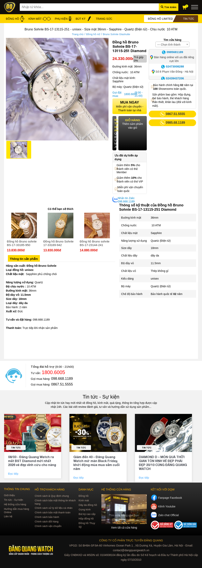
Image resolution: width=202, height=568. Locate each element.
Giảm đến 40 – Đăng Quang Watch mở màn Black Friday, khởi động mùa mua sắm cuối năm (96, 463)
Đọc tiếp (13, 473)
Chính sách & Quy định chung (52, 495)
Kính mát (84, 500)
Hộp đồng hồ (86, 518)
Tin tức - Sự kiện (101, 397)
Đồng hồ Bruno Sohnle (41, 265)
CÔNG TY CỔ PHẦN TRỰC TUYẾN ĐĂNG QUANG (131, 540)
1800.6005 (129, 94)
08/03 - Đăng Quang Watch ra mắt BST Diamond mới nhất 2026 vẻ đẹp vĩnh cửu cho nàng (32, 461)
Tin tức (16, 447)
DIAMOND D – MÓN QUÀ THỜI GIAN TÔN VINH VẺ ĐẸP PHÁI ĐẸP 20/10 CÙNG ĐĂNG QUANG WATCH (163, 463)
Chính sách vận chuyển (48, 526)
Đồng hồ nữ (93, 34)
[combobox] (172, 44)
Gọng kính (85, 509)
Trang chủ (77, 34)
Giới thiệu (9, 495)
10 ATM (156, 225)
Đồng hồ (84, 495)
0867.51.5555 (62, 384)
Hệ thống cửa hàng (15, 504)
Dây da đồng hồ (88, 504)
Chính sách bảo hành (47, 517)
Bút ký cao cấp (87, 514)
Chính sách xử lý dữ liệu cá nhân (53, 507)
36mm (154, 217)
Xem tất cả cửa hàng (124, 527)
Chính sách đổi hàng (46, 521)
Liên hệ (8, 516)
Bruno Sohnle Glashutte (116, 34)
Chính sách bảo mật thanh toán (52, 512)
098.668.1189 (62, 379)
